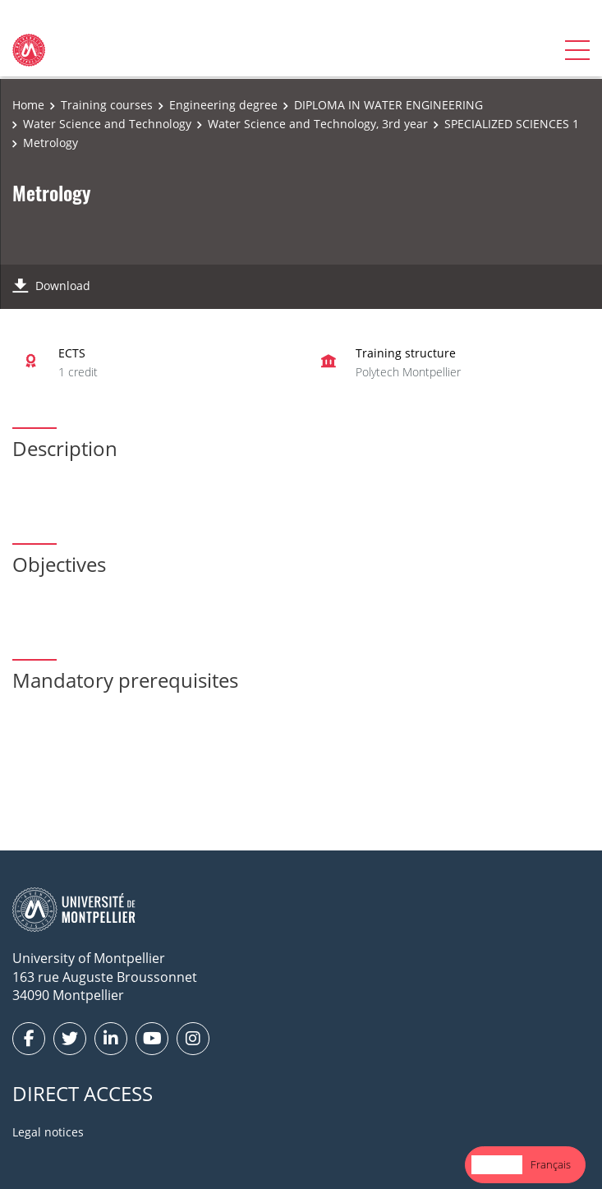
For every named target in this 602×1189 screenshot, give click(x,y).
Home (28, 105)
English (497, 1164)
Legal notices (48, 1132)
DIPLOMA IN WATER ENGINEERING (388, 105)
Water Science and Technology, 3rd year (318, 123)
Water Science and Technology (107, 123)
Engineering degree (223, 105)
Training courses (107, 105)
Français (551, 1164)
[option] (550, 1164)
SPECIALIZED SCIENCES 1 (511, 123)
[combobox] (496, 1164)
